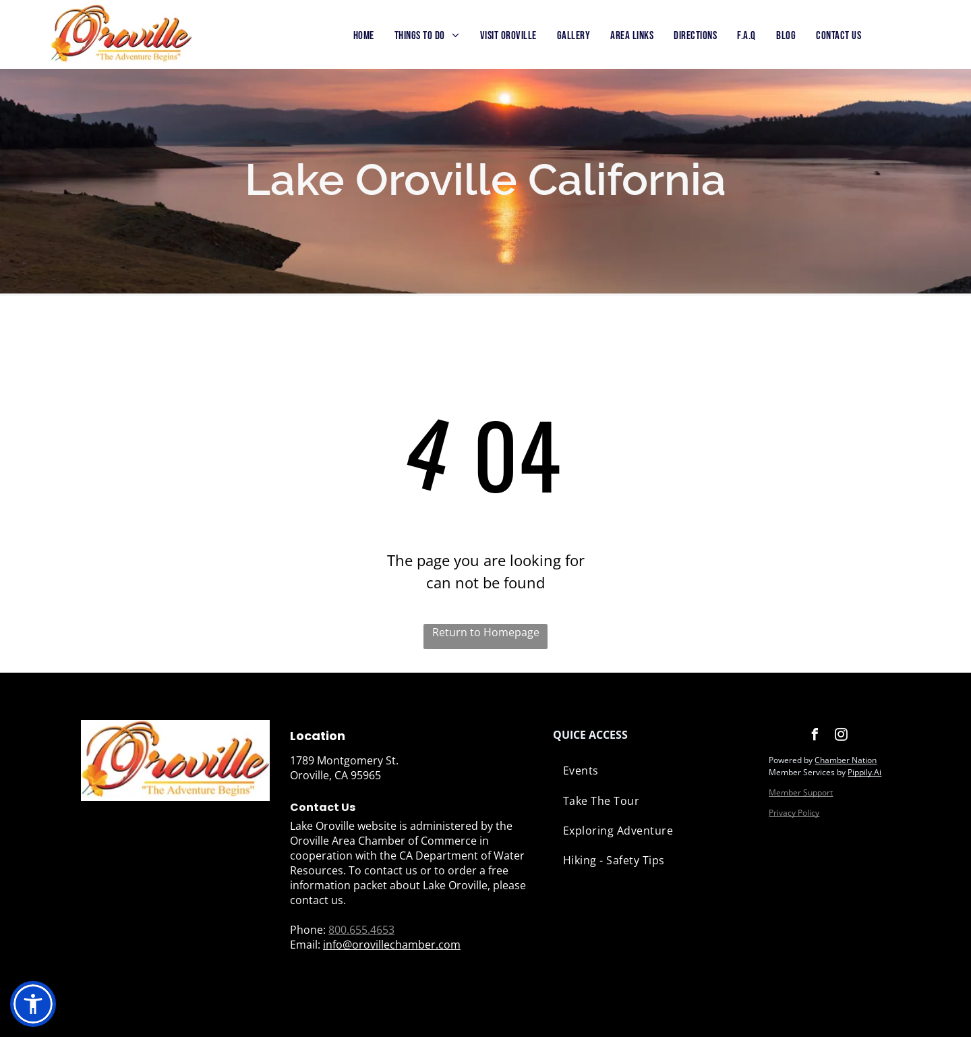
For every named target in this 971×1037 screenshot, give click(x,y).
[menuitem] (363, 36)
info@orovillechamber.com (392, 944)
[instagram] (840, 736)
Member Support (801, 792)
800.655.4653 (361, 929)
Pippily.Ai (864, 772)
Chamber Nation (846, 760)
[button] (33, 1004)
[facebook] (814, 736)
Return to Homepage (485, 632)
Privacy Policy (794, 812)
